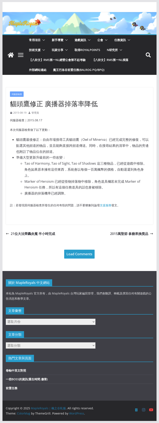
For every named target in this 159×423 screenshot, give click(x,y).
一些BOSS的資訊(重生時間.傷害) (27, 379)
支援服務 (105, 205)
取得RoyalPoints (87, 50)
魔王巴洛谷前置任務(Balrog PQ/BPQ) (78, 70)
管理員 (35, 112)
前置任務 (11, 388)
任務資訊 (120, 40)
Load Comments (79, 254)
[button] (43, 40)
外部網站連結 (37, 70)
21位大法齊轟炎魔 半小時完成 (30, 233)
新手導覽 (57, 40)
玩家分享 (57, 50)
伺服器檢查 (17, 94)
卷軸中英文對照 (16, 370)
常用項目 (35, 40)
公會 (100, 40)
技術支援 (35, 50)
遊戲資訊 (80, 40)
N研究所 (112, 50)
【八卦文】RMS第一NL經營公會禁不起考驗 (57, 60)
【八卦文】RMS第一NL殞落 (110, 60)
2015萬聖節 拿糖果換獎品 (131, 233)
